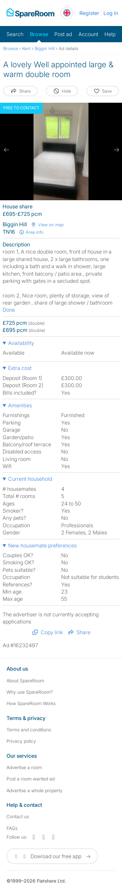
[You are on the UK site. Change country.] (67, 13)
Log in (110, 13)
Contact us (18, 816)
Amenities (20, 405)
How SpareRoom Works (31, 703)
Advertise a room (24, 767)
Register (89, 13)
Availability (21, 343)
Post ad (63, 34)
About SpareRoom (25, 680)
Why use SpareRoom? (30, 692)
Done (9, 310)
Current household (30, 479)
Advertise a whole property (34, 790)
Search (15, 34)
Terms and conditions (29, 729)
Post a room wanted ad (31, 778)
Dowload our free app (52, 856)
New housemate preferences (42, 545)
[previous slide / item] (6, 150)
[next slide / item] (115, 150)
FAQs (12, 828)
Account (88, 34)
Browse (39, 34)
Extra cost (20, 368)
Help (109, 34)
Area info (31, 232)
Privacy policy (21, 741)
